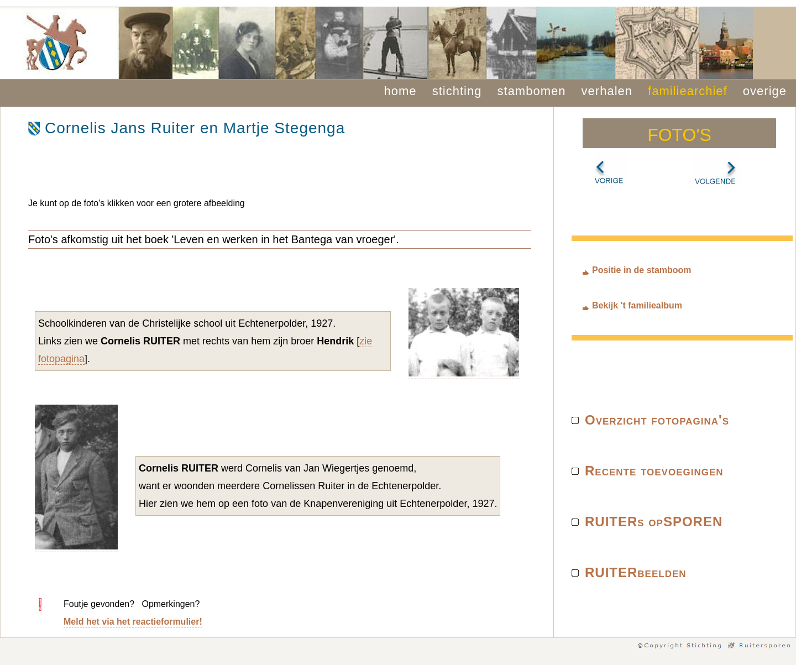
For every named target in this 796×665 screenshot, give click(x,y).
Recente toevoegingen (654, 470)
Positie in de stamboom (642, 270)
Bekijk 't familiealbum (637, 305)
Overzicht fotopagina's (657, 419)
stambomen (532, 91)
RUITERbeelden (636, 572)
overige (765, 91)
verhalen (607, 91)
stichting (457, 91)
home (400, 91)
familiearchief (687, 91)
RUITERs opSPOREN (653, 521)
